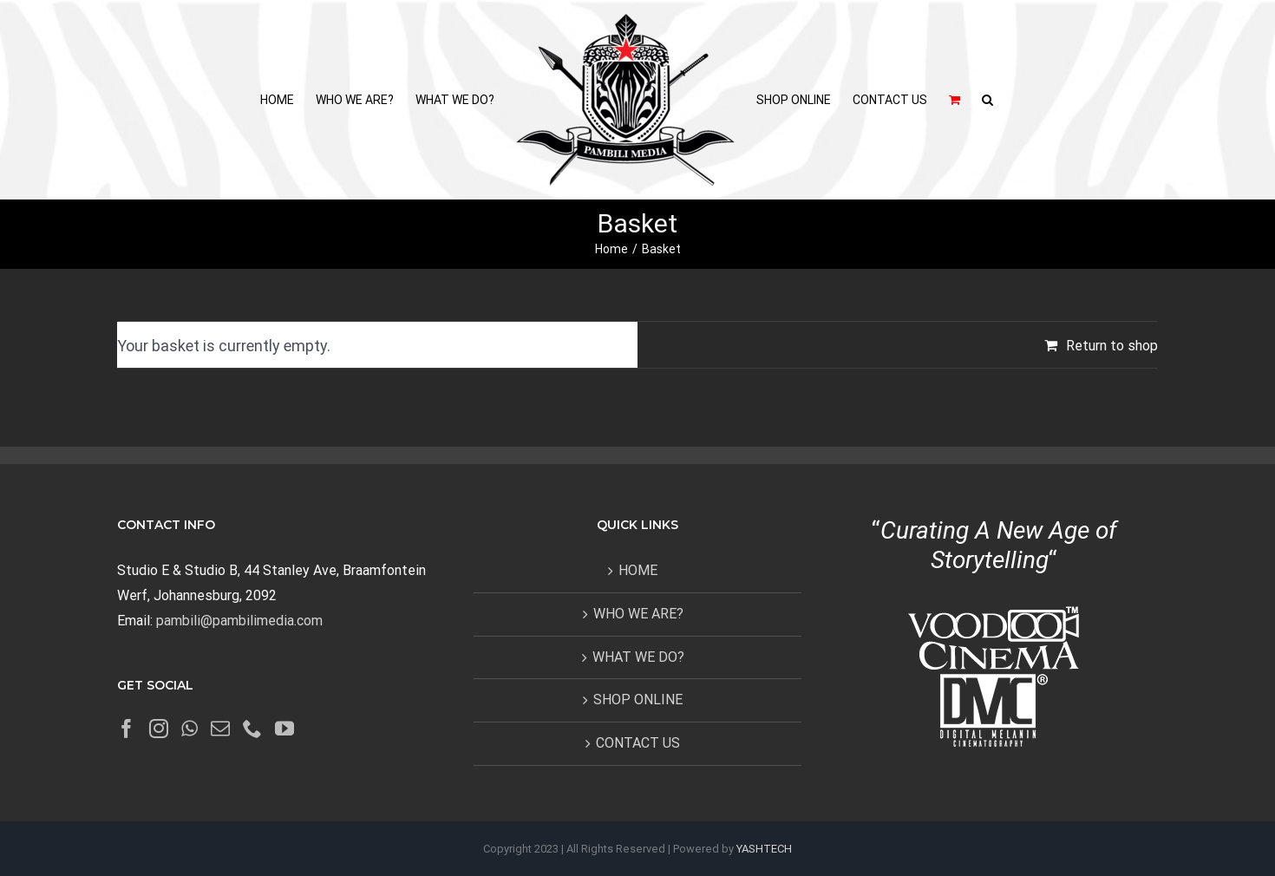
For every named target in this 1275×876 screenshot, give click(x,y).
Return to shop (1112, 345)
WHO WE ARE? (638, 613)
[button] (987, 100)
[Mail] (220, 728)
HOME (637, 570)
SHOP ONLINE (638, 699)
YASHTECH (764, 848)
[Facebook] (126, 728)
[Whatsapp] (189, 728)
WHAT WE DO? (638, 657)
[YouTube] (284, 728)
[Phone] (252, 728)
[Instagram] (158, 728)
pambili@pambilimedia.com (239, 620)
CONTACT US (638, 743)
